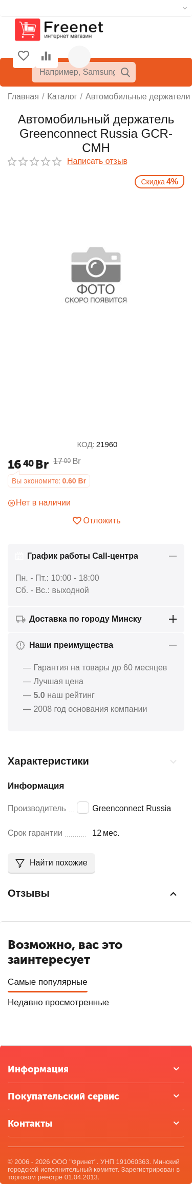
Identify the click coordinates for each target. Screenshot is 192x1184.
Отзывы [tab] (93, 893)
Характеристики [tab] (93, 761)
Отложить (96, 521)
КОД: (86, 444)
